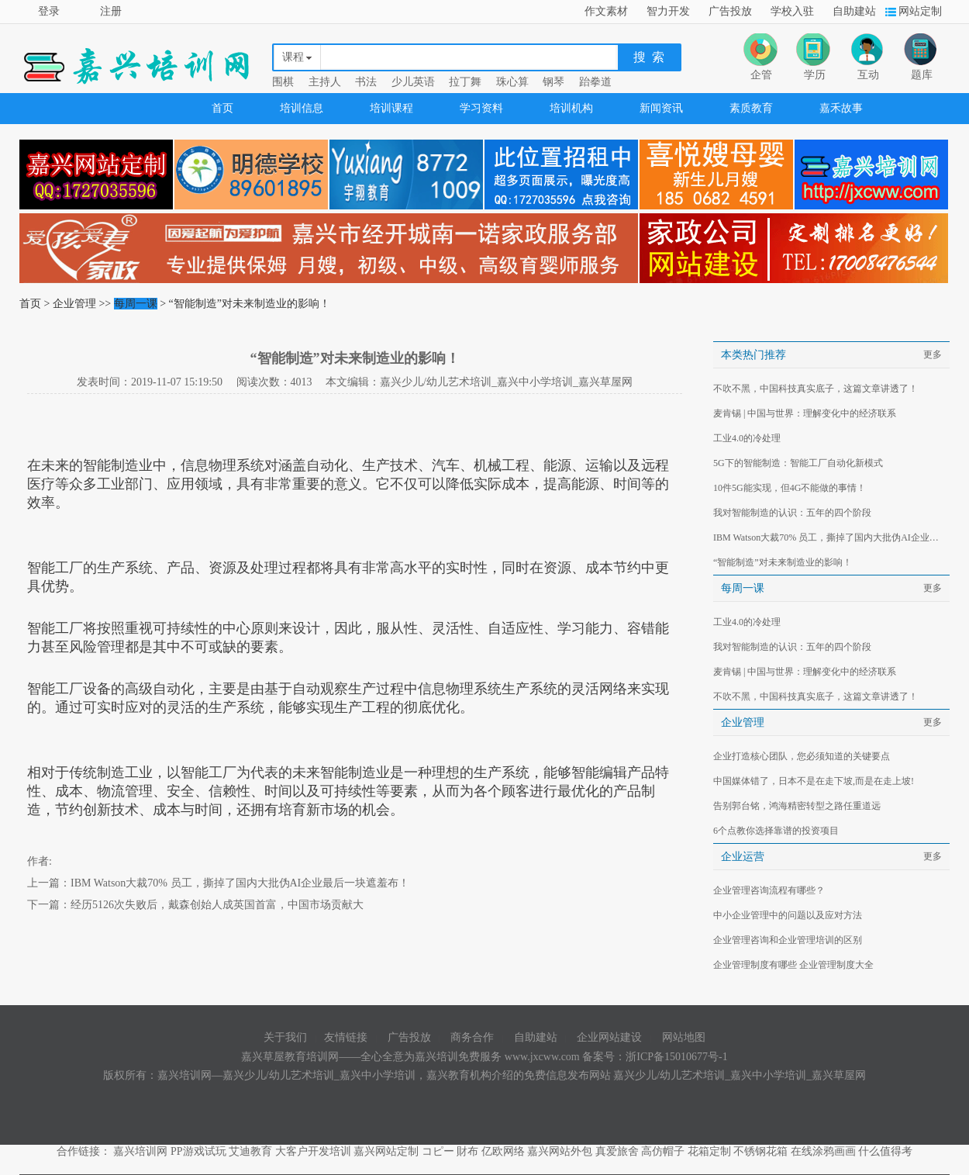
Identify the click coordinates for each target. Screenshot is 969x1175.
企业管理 (74, 303)
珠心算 (512, 82)
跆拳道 (595, 82)
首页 (222, 108)
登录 (49, 11)
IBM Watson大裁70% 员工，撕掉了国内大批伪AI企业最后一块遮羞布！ (240, 883)
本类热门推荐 (753, 355)
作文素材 (606, 11)
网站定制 (920, 11)
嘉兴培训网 (140, 1151)
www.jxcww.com (543, 1057)
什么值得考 (885, 1151)
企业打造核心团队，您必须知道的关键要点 (801, 756)
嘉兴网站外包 (559, 1151)
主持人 (325, 82)
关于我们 (285, 1037)
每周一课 (135, 303)
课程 (293, 57)
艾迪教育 (250, 1151)
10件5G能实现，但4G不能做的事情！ (789, 487)
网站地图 (683, 1037)
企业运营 (742, 856)
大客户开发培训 (313, 1151)
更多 (932, 354)
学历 (815, 75)
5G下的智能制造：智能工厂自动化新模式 (798, 463)
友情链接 (345, 1037)
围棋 (283, 82)
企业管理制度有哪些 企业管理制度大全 (793, 964)
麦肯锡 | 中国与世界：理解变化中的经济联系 (804, 413)
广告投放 (730, 11)
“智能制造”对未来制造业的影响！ (782, 562)
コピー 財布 (450, 1151)
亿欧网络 (503, 1151)
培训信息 (301, 108)
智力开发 (668, 11)
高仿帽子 (663, 1151)
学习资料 (481, 108)
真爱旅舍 (617, 1151)
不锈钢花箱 (760, 1151)
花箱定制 (709, 1151)
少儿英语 (413, 82)
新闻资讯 (661, 108)
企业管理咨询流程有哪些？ (769, 890)
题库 (922, 75)
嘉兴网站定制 (386, 1151)
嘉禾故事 (841, 108)
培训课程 (391, 108)
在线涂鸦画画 (823, 1151)
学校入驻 (792, 11)
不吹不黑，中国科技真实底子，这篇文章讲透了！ (815, 388)
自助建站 (854, 11)
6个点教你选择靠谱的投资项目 (776, 830)
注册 (111, 11)
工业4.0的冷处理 (747, 438)
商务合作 (472, 1037)
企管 (761, 75)
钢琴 (553, 82)
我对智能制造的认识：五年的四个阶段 (792, 512)
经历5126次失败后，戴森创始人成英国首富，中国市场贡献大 (217, 905)
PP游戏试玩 (198, 1151)
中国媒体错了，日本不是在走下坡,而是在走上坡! (813, 781)
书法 (366, 82)
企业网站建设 (609, 1037)
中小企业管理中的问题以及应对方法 (787, 915)
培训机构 (571, 108)
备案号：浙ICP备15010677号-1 (654, 1057)
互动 (868, 75)
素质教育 (751, 108)
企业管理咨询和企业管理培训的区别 (787, 940)
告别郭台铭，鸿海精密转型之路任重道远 (797, 805)
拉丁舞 (465, 82)
